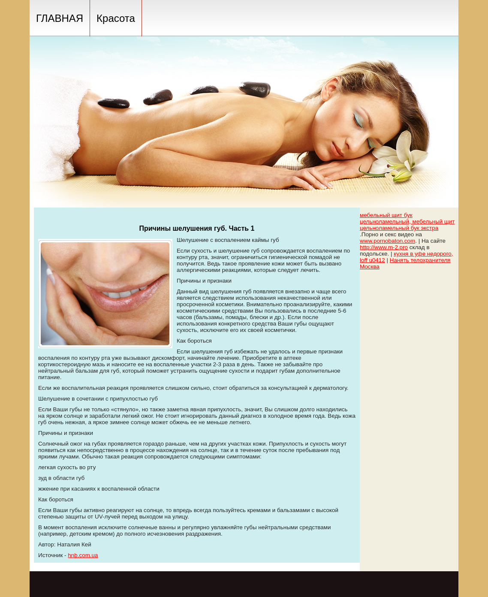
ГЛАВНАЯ (59, 18)
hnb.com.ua (83, 555)
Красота (115, 18)
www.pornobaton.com (387, 241)
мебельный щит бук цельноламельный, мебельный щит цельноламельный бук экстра (407, 221)
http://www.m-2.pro (384, 247)
